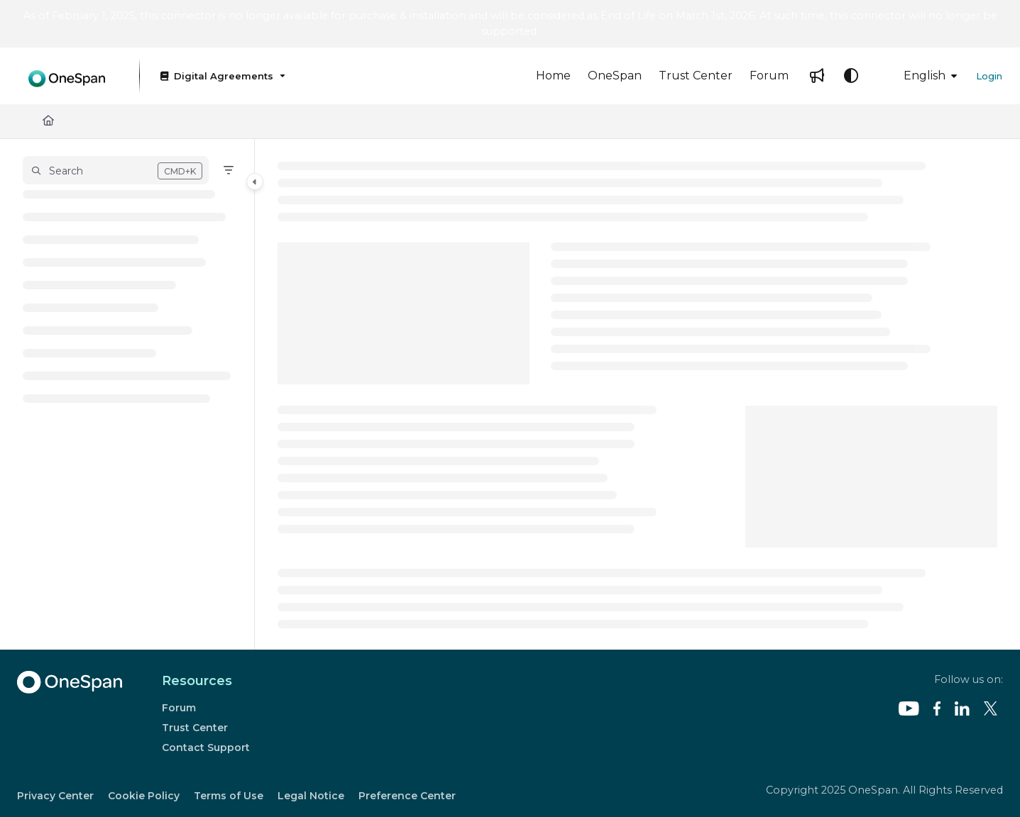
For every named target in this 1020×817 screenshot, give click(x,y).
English (914, 75)
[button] (116, 170)
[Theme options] (851, 76)
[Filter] (228, 170)
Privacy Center (55, 795)
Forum (179, 707)
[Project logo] (66, 75)
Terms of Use (228, 795)
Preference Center (407, 795)
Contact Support (206, 747)
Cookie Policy (144, 795)
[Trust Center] (696, 75)
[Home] (553, 75)
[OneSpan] (615, 75)
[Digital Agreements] (221, 76)
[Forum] (769, 75)
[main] (637, 394)
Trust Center (195, 727)
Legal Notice (311, 795)
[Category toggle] (254, 181)
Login (989, 76)
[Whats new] (817, 76)
